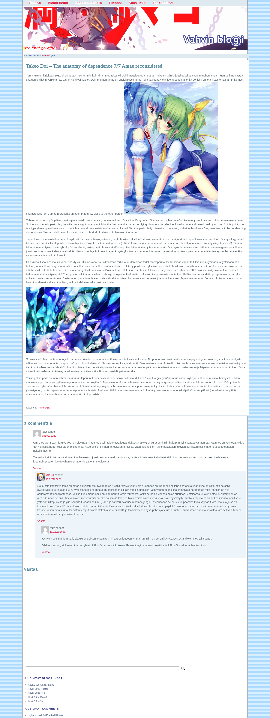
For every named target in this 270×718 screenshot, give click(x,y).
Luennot (115, 3)
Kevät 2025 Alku (37, 692)
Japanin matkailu (88, 3)
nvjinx (31, 715)
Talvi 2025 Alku (36, 701)
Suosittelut (137, 3)
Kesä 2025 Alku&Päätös (41, 684)
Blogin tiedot (58, 3)
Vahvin (50, 475)
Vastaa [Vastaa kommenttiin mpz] (37, 468)
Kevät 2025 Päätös (38, 688)
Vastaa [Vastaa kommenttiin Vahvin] (41, 520)
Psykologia (44, 407)
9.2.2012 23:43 (49, 436)
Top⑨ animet (163, 3)
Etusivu (35, 3)
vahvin (47, 55)
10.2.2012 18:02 (57, 532)
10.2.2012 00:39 (53, 479)
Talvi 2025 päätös (37, 697)
